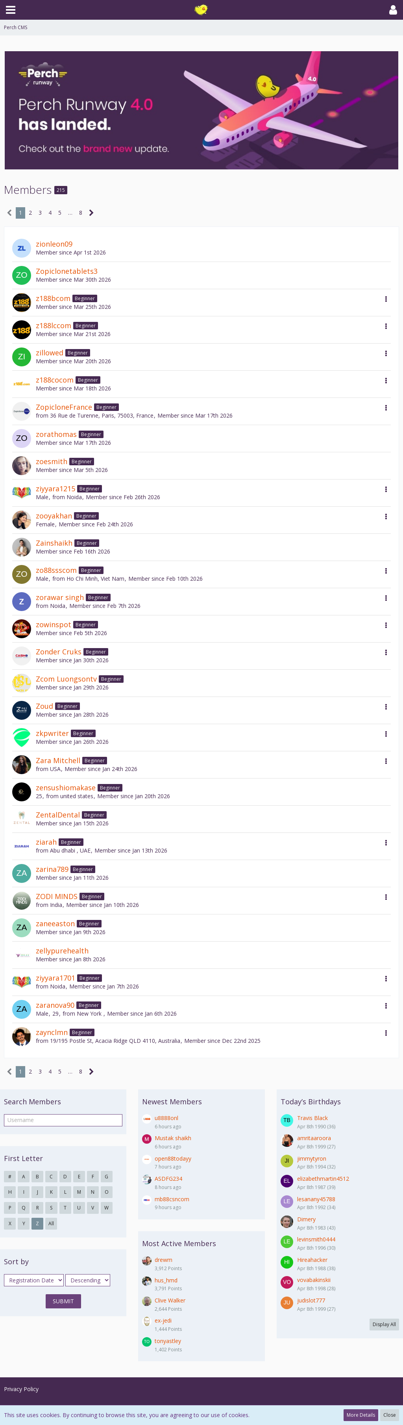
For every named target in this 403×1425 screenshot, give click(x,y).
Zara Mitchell (58, 760)
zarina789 (52, 869)
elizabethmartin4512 (323, 1178)
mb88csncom (172, 1199)
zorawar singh (60, 597)
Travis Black (312, 1118)
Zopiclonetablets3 (67, 271)
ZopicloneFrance (64, 407)
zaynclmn (52, 1032)
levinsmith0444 (316, 1239)
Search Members (32, 1101)
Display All (384, 1324)
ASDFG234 (168, 1178)
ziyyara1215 (55, 488)
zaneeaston (55, 923)
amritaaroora (314, 1138)
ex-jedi (163, 1320)
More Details (361, 1415)
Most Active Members (179, 1243)
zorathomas (56, 434)
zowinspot (53, 624)
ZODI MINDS (57, 896)
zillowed (49, 352)
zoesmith (51, 461)
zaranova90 (55, 1005)
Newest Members (172, 1101)
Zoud (44, 706)
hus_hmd (166, 1280)
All (51, 1223)
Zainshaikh (54, 543)
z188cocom (55, 380)
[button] (10, 10)
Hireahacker (312, 1259)
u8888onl (166, 1118)
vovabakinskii (314, 1280)
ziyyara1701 (55, 978)
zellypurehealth (62, 950)
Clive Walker (170, 1300)
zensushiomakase (66, 787)
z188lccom (53, 325)
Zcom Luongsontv (66, 679)
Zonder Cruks (58, 651)
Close (389, 1415)
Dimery (306, 1219)
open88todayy (173, 1158)
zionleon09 (54, 244)
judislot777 (311, 1300)
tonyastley (168, 1341)
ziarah (46, 842)
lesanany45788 (316, 1199)
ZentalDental (58, 814)
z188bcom (53, 298)
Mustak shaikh (173, 1138)
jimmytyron (311, 1158)
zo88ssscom (56, 570)
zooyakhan (54, 515)
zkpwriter (52, 733)
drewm (163, 1259)
